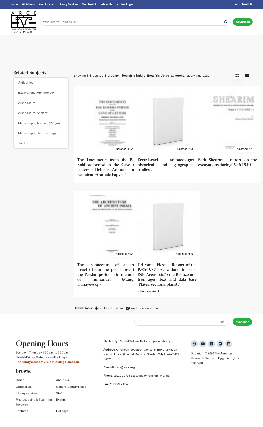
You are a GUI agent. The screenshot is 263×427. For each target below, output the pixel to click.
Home (20, 381)
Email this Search (140, 308)
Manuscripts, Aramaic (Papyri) (39, 123)
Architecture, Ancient (33, 113)
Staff (59, 394)
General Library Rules (71, 387)
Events (61, 400)
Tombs (23, 143)
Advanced (243, 22)
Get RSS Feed (106, 308)
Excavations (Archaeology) (37, 92)
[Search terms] (135, 22)
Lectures (22, 411)
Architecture (26, 103)
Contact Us (24, 387)
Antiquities (25, 82)
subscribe (242, 322)
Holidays (62, 411)
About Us (62, 381)
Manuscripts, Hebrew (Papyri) (38, 133)
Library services (27, 394)
